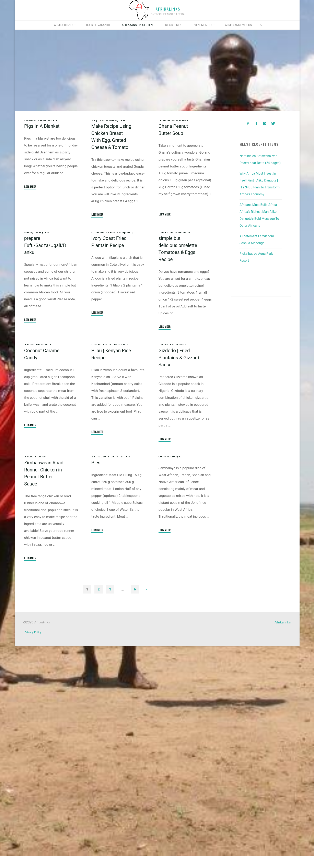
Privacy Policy (33, 842)
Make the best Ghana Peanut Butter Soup (174, 177)
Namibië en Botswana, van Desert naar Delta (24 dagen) (260, 163)
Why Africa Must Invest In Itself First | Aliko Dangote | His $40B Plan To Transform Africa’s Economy (260, 194)
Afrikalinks (168, 9)
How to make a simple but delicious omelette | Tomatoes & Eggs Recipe (179, 354)
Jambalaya (171, 666)
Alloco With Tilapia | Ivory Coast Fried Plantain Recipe (112, 347)
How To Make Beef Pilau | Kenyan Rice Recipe (112, 510)
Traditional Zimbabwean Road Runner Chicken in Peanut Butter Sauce (45, 680)
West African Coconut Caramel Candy (43, 510)
